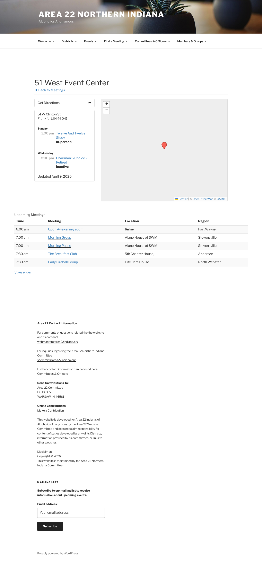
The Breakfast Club (62, 254)
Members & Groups (192, 41)
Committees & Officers (153, 41)
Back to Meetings (49, 90)
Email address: (47, 504)
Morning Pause (59, 246)
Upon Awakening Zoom (66, 229)
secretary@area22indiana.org (56, 360)
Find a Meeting (116, 41)
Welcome (46, 41)
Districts (69, 41)
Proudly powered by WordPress (57, 553)
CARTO (221, 199)
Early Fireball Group (63, 262)
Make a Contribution (50, 410)
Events (90, 41)
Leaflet (181, 199)
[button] (162, 143)
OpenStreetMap (203, 199)
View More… (23, 273)
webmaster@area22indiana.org (57, 341)
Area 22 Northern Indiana (101, 14)
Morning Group (59, 237)
